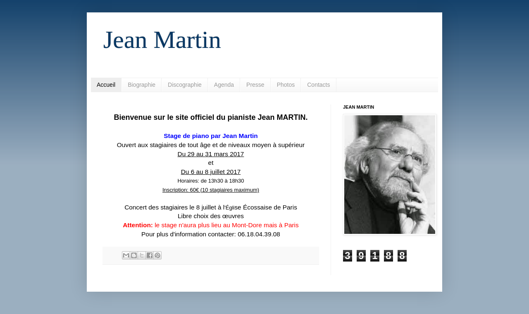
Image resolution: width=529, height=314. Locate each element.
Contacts (318, 84)
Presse (255, 84)
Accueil (106, 84)
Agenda (224, 84)
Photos (286, 84)
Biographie (141, 84)
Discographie (185, 84)
